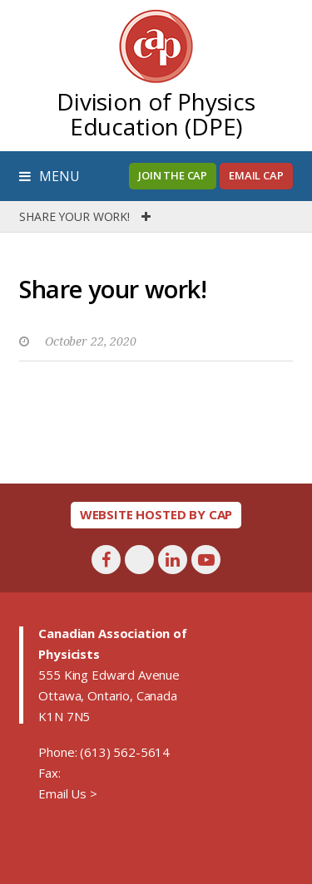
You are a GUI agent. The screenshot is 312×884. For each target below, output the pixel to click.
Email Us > (67, 793)
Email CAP (256, 175)
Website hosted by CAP (156, 514)
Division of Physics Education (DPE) (156, 114)
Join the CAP (172, 175)
